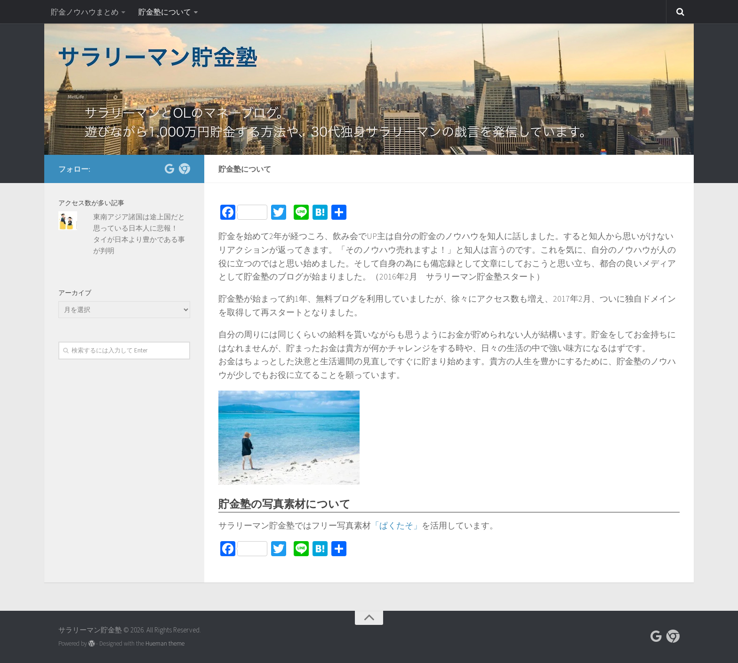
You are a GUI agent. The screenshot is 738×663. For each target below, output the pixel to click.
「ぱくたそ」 (396, 525)
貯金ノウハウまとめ (85, 11)
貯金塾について (164, 11)
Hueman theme (164, 643)
